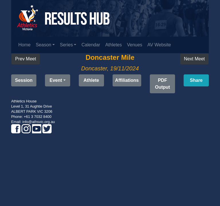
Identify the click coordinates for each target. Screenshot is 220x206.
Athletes (113, 44)
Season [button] (43, 44)
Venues (134, 44)
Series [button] (66, 44)
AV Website (159, 44)
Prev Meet (25, 58)
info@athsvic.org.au (38, 122)
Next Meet (194, 58)
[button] (162, 83)
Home (24, 44)
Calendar (90, 44)
